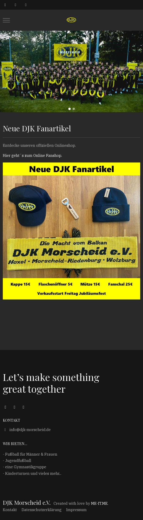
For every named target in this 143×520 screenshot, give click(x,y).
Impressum (76, 509)
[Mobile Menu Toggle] (6, 20)
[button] (69, 109)
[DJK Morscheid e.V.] (71, 20)
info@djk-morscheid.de (27, 429)
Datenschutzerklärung (42, 509)
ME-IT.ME (99, 503)
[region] (71, 71)
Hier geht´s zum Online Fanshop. (32, 155)
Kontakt (10, 509)
